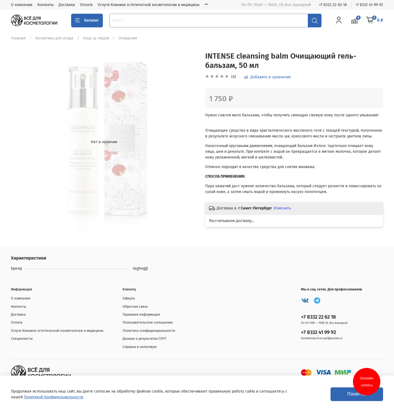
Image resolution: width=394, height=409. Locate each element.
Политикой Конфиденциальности (53, 397)
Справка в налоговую (140, 347)
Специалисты (22, 338)
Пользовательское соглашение (148, 322)
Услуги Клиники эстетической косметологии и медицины (148, 4)
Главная (18, 38)
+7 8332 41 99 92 (318, 332)
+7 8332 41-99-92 (369, 4)
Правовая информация (141, 314)
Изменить (282, 208)
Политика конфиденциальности (149, 331)
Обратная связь (135, 306)
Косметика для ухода (54, 38)
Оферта (129, 298)
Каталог (87, 20)
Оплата (86, 4)
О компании (21, 4)
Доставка (67, 4)
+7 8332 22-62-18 (333, 4)
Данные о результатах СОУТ (145, 338)
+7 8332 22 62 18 (318, 317)
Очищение (127, 38)
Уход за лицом (96, 38)
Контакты (45, 4)
